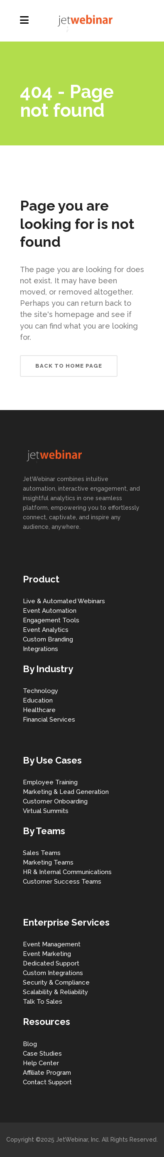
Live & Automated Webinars (64, 601)
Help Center (41, 1063)
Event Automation (49, 610)
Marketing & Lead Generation (66, 792)
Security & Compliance (56, 982)
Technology (40, 691)
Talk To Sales (42, 1001)
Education (38, 700)
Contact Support (47, 1082)
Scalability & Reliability (55, 992)
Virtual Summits (46, 811)
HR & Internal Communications (67, 872)
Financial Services (49, 719)
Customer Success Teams (62, 881)
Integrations (40, 649)
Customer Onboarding (55, 801)
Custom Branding (48, 639)
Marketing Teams (48, 862)
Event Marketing (47, 954)
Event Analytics (46, 630)
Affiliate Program (47, 1072)
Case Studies (42, 1053)
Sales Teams (42, 853)
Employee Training (50, 782)
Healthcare (39, 710)
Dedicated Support (51, 963)
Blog (30, 1044)
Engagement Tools (51, 620)
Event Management (52, 944)
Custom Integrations (53, 973)
